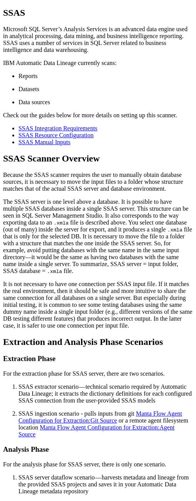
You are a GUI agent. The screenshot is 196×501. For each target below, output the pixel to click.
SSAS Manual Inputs (44, 142)
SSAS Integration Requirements (57, 128)
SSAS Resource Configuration (56, 135)
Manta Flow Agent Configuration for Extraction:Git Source (100, 417)
